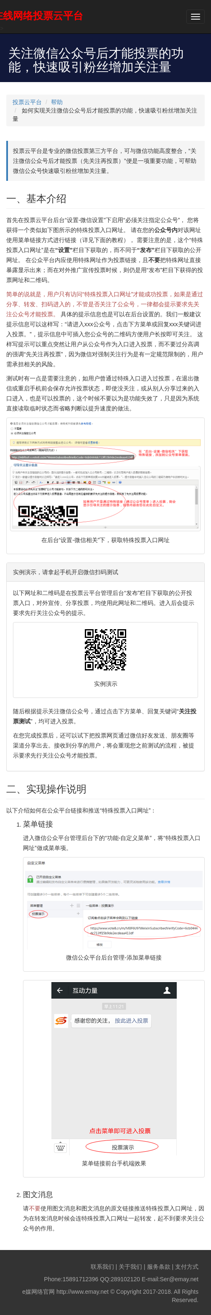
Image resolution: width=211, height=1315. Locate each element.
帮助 (57, 102)
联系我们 (102, 1266)
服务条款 (158, 1266)
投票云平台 (27, 102)
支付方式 (186, 1266)
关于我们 (130, 1266)
